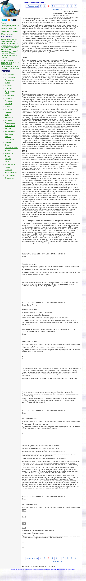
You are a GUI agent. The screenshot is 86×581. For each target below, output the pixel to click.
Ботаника (8, 88)
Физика (7, 161)
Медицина (8, 128)
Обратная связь (7, 34)
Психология (9, 139)
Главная (4, 23)
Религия (8, 142)
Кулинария (9, 117)
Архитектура (10, 77)
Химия (7, 167)
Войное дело (9, 95)
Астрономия (9, 80)
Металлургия (10, 131)
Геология (8, 104)
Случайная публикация (9, 31)
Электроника (10, 175)
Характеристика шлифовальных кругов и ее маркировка (10, 62)
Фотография (10, 164)
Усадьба (8, 159)
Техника (8, 150)
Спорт (7, 145)
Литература (10, 123)
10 (75, 6)
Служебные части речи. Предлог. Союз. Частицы (10, 67)
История (8, 112)
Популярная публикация (10, 26)
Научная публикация (8, 28)
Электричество (11, 172)
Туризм (7, 156)
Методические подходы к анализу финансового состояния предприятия (10, 41)
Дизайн (7, 106)
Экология (8, 170)
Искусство (9, 109)
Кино (7, 115)
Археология (9, 74)
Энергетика (9, 178)
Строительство (11, 148)
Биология (8, 85)
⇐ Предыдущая (32, 6)
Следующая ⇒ (57, 9)
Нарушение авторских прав (49, 569)
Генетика (8, 98)
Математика (10, 126)
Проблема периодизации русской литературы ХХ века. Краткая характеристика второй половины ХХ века (10, 49)
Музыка (8, 137)
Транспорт (9, 153)
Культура (8, 120)
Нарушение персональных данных (66, 569)
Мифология (9, 134)
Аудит (7, 83)
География (9, 101)
